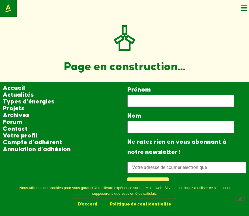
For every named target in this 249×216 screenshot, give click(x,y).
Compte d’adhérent (32, 142)
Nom (134, 116)
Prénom (139, 89)
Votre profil (20, 135)
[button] (244, 8)
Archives (16, 115)
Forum (12, 122)
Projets (13, 108)
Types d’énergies (28, 101)
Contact (15, 129)
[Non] (240, 198)
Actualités (18, 95)
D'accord (87, 204)
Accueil (14, 88)
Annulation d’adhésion (37, 149)
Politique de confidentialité (140, 204)
